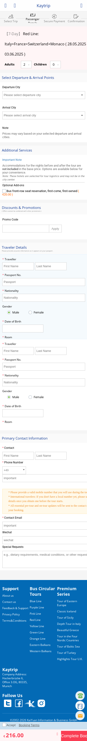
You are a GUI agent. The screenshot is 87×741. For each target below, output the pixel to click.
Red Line (35, 620)
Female (38, 312)
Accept (11, 725)
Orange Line (37, 639)
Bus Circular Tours (42, 591)
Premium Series (67, 591)
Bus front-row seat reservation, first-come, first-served (40, 192)
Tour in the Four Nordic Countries (68, 638)
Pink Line (35, 614)
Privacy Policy (11, 614)
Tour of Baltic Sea (68, 646)
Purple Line (37, 607)
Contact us (9, 602)
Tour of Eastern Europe (67, 603)
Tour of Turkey (66, 653)
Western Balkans (41, 651)
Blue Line (36, 601)
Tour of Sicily (65, 618)
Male (15, 312)
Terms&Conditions (14, 621)
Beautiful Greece (68, 630)
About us (8, 596)
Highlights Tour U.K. (70, 659)
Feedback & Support (15, 608)
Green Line (37, 632)
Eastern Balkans (40, 645)
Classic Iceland (66, 611)
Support (10, 588)
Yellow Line (37, 626)
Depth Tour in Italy (69, 624)
